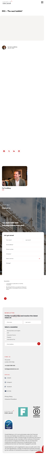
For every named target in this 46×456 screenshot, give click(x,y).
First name (9, 322)
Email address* (9, 244)
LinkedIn (8, 378)
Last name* (28, 240)
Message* (8, 263)
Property (9, 337)
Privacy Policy (8, 396)
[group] (16, 178)
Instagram (8, 382)
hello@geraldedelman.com (13, 225)
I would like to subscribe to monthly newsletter (14, 284)
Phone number (9, 249)
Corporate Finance (11, 335)
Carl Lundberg (13, 47)
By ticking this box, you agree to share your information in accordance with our (16, 288)
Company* (8, 253)
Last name (27, 322)
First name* (9, 240)
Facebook (8, 386)
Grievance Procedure (11, 399)
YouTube (8, 391)
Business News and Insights (13, 330)
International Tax (11, 339)
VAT (8, 332)
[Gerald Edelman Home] (7, 2)
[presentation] (13, 293)
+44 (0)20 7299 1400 (10, 223)
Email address (10, 344)
